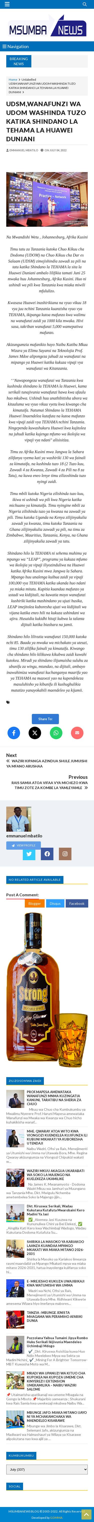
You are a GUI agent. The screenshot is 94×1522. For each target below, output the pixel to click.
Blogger (35, 903)
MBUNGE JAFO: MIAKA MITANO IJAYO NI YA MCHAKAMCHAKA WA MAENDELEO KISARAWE (57, 1417)
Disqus (55, 903)
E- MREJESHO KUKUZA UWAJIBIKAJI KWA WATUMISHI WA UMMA (55, 1283)
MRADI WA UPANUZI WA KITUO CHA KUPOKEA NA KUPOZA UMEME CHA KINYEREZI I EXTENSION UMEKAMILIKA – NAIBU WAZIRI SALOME (56, 1381)
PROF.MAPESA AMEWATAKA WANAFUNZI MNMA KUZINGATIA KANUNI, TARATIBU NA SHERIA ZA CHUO (54, 1098)
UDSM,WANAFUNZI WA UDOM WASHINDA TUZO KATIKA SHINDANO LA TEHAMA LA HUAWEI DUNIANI (46, 121)
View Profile (23, 845)
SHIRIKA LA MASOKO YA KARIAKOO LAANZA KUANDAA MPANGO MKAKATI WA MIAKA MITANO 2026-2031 (55, 1248)
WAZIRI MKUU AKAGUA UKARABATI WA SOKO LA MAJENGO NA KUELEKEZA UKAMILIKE (55, 1175)
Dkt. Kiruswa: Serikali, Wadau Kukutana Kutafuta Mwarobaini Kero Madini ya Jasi (55, 1210)
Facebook (76, 903)
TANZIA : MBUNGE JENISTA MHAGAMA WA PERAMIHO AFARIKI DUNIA (54, 1317)
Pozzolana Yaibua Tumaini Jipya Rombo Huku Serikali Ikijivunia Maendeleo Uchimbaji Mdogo (57, 1342)
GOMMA (56, 1517)
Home (13, 79)
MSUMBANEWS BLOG (24, 1511)
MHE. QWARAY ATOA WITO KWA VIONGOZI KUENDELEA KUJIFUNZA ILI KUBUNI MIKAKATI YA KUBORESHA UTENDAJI (57, 1137)
